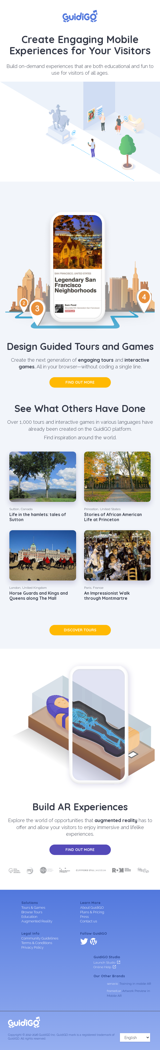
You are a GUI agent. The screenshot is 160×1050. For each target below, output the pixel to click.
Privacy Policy (32, 947)
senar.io (112, 984)
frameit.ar (114, 991)
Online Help (102, 967)
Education (29, 917)
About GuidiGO (92, 908)
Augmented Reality (36, 921)
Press (84, 917)
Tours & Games (33, 908)
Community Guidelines (39, 938)
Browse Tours (31, 912)
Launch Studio (104, 962)
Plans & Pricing (92, 912)
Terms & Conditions (36, 943)
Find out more (80, 382)
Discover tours (80, 630)
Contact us (88, 921)
